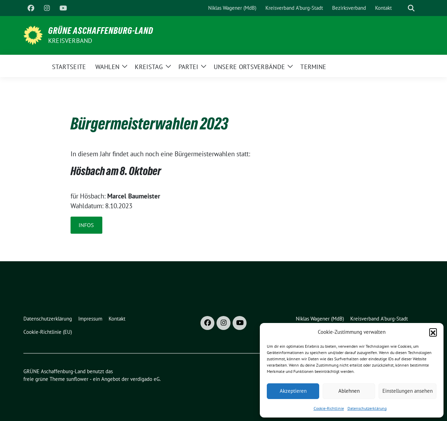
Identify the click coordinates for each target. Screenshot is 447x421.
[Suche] (401, 8)
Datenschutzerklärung (367, 408)
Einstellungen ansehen (407, 391)
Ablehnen (349, 391)
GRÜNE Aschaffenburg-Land (100, 30)
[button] (433, 332)
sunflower (77, 379)
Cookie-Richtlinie (329, 408)
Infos (86, 224)
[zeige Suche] (411, 8)
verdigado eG (145, 379)
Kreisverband (70, 41)
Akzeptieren (293, 391)
